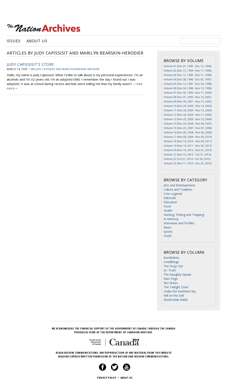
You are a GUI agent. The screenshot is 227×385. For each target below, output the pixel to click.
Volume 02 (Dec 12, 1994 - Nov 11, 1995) (187, 70)
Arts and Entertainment (179, 185)
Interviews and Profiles (179, 223)
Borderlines (171, 258)
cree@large (171, 262)
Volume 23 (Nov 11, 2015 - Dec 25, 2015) (187, 163)
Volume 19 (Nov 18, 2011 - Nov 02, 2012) (188, 145)
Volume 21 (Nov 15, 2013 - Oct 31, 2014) (187, 154)
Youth (168, 236)
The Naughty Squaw (177, 274)
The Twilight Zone (176, 287)
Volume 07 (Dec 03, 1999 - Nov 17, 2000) (187, 92)
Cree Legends (173, 194)
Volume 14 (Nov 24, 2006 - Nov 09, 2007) (188, 123)
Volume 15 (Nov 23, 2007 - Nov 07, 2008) (188, 128)
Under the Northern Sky (180, 291)
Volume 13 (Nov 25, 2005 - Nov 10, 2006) (188, 119)
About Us (37, 41)
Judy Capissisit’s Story (30, 64)
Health (168, 210)
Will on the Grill (174, 295)
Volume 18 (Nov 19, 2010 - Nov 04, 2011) (188, 141)
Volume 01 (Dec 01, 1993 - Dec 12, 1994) (187, 66)
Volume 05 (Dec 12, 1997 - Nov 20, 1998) (187, 84)
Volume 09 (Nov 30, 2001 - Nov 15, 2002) (188, 101)
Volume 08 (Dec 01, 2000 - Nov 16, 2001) (187, 97)
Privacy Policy (108, 378)
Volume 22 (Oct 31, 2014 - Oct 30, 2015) (187, 159)
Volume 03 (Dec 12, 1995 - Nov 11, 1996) (187, 75)
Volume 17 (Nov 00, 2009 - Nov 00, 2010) (188, 137)
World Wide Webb (176, 300)
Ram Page (171, 279)
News (167, 227)
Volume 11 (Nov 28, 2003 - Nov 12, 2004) (188, 110)
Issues (13, 41)
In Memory (171, 219)
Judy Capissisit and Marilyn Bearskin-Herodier (67, 69)
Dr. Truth (170, 270)
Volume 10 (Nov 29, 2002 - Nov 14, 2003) (188, 106)
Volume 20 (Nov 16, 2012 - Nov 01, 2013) (188, 150)
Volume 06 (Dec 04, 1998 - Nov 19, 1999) (187, 88)
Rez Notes (171, 283)
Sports (168, 232)
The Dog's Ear (173, 266)
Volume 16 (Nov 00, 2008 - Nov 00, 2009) (188, 132)
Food (167, 206)
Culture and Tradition (178, 189)
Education (170, 202)
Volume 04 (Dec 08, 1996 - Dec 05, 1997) (187, 79)
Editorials (170, 198)
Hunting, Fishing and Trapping (184, 215)
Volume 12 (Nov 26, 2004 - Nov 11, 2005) (188, 115)
